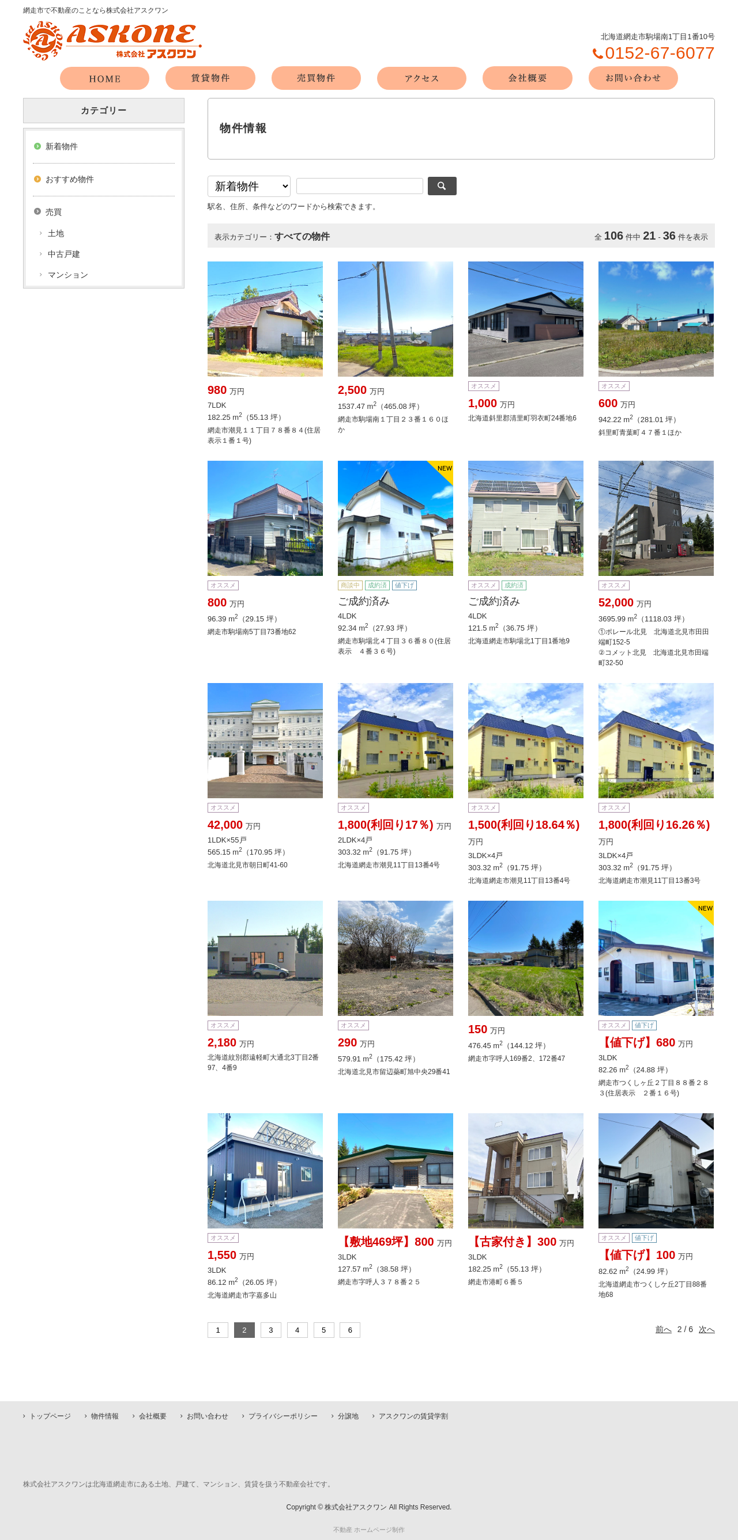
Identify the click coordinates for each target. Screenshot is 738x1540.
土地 (56, 233)
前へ (664, 1329)
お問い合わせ (207, 1416)
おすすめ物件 (70, 179)
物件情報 (105, 1416)
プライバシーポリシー (283, 1416)
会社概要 (153, 1416)
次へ (707, 1329)
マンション (68, 274)
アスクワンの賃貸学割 (413, 1416)
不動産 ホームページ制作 (369, 1529)
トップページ (50, 1416)
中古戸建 (64, 254)
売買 (54, 212)
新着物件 (62, 146)
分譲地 (348, 1416)
